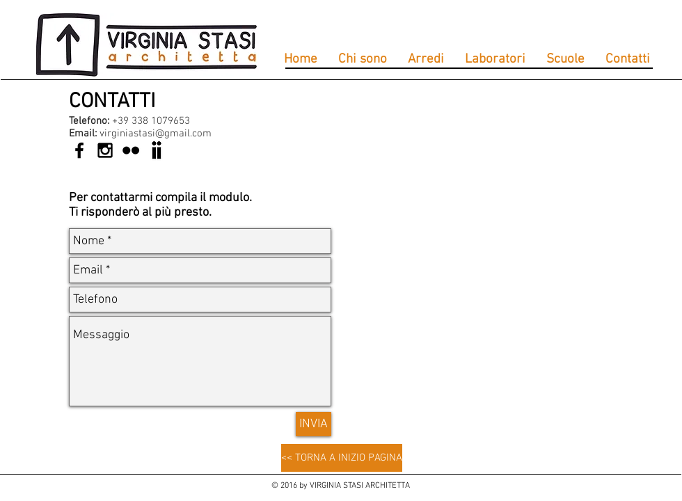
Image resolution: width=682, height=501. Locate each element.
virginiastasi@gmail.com (156, 133)
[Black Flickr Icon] (130, 150)
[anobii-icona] (156, 150)
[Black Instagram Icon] (105, 150)
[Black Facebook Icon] (79, 150)
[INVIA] (313, 424)
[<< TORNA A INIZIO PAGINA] (341, 457)
